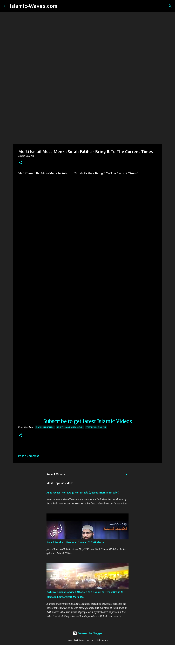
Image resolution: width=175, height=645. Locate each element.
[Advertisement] (87, 117)
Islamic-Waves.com (33, 6)
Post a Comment (28, 455)
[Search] (62, 6)
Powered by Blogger (87, 633)
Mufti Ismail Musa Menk (69, 427)
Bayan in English (44, 427)
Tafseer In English (96, 427)
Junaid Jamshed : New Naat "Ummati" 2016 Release (75, 542)
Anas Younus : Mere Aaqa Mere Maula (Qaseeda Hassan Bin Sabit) (82, 492)
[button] (20, 163)
